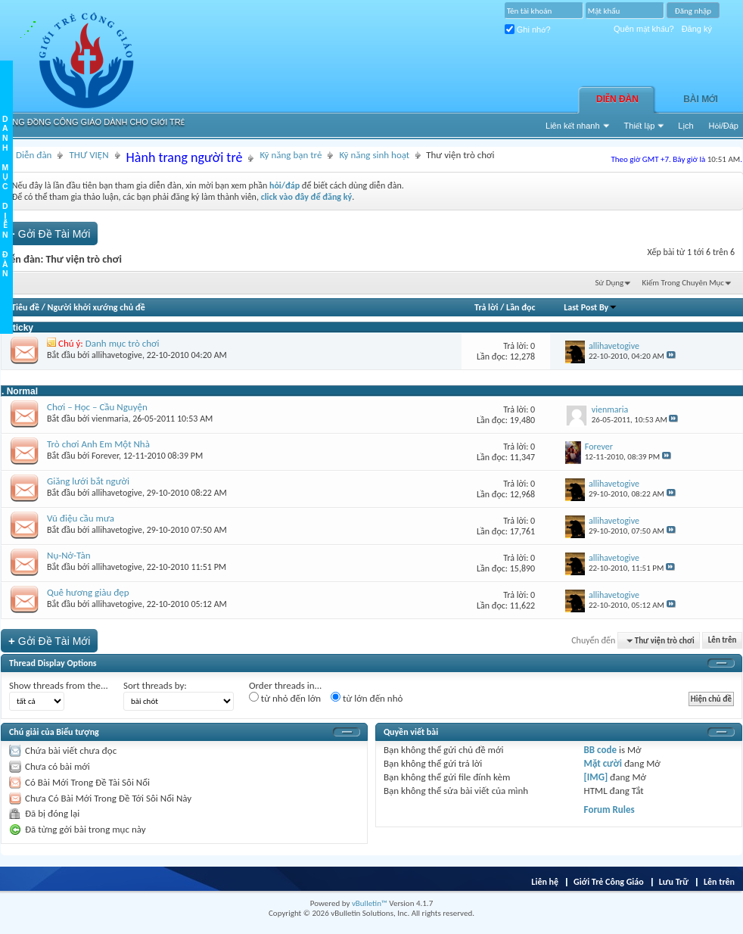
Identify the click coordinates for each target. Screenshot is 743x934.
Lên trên (722, 641)
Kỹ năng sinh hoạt (374, 154)
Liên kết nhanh (573, 125)
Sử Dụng (609, 283)
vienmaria (110, 418)
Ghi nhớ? (528, 29)
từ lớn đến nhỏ (367, 698)
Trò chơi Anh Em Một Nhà (98, 444)
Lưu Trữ (674, 881)
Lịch (685, 125)
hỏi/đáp (284, 185)
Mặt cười (603, 763)
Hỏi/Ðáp (723, 125)
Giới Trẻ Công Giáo (609, 881)
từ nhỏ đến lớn (285, 698)
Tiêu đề (25, 307)
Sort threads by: (155, 685)
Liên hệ (544, 881)
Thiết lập (639, 125)
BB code (600, 749)
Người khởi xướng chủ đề (96, 307)
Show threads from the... (58, 685)
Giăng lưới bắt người (88, 481)
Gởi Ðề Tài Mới (49, 233)
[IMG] (596, 777)
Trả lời (486, 307)
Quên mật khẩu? (644, 28)
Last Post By (590, 307)
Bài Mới (700, 99)
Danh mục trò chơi (122, 343)
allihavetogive (117, 355)
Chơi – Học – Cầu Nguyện (97, 407)
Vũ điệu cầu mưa (80, 518)
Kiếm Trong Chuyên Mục (683, 283)
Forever (105, 455)
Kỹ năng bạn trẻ (291, 154)
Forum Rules (609, 809)
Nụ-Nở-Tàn (68, 555)
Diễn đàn (617, 99)
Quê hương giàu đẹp (88, 592)
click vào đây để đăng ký (307, 196)
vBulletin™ (369, 903)
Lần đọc (520, 307)
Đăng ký (697, 28)
